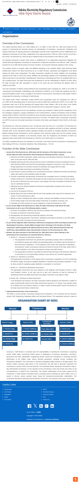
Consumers (71, 28)
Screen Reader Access (33, 1)
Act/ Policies (16, 28)
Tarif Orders (7, 399)
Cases (40, 28)
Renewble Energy (48, 392)
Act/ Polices (7, 392)
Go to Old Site (6, 1)
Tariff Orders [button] (47, 28)
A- (42, 1)
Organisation (8, 389)
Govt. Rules (24, 28)
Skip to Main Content (18, 1)
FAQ (65, 4)
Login (59, 4)
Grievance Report (48, 394)
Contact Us (73, 4)
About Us (8, 28)
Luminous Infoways (52, 419)
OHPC (45, 389)
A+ (49, 1)
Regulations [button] (32, 28)
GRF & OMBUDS (63, 28)
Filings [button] (55, 28)
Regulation (7, 394)
